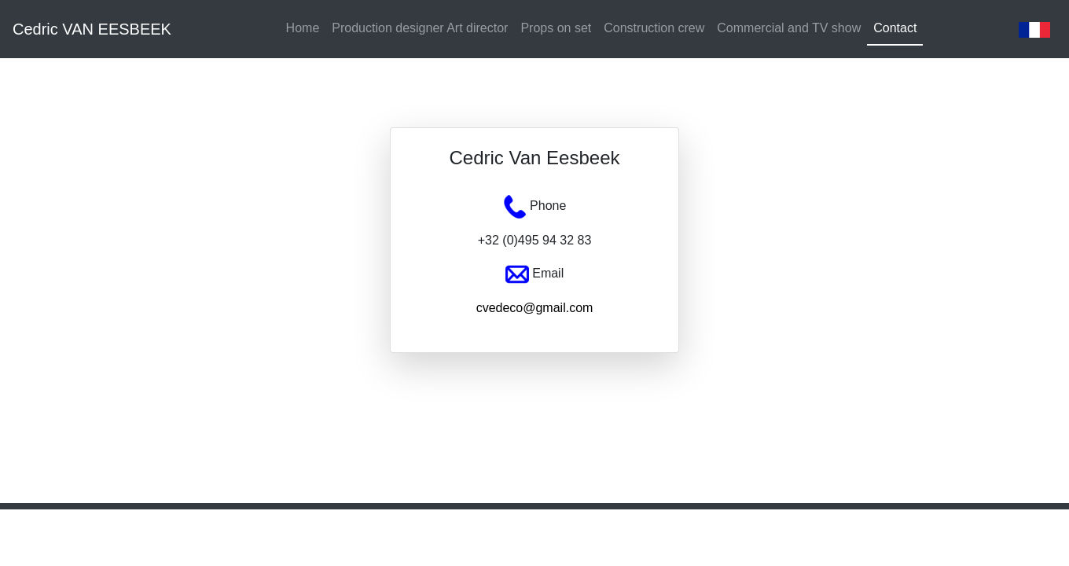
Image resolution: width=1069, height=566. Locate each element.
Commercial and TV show (789, 28)
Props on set (555, 28)
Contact (895, 28)
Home (303, 28)
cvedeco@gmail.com (534, 307)
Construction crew (654, 28)
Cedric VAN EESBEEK (92, 29)
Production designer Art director (420, 28)
